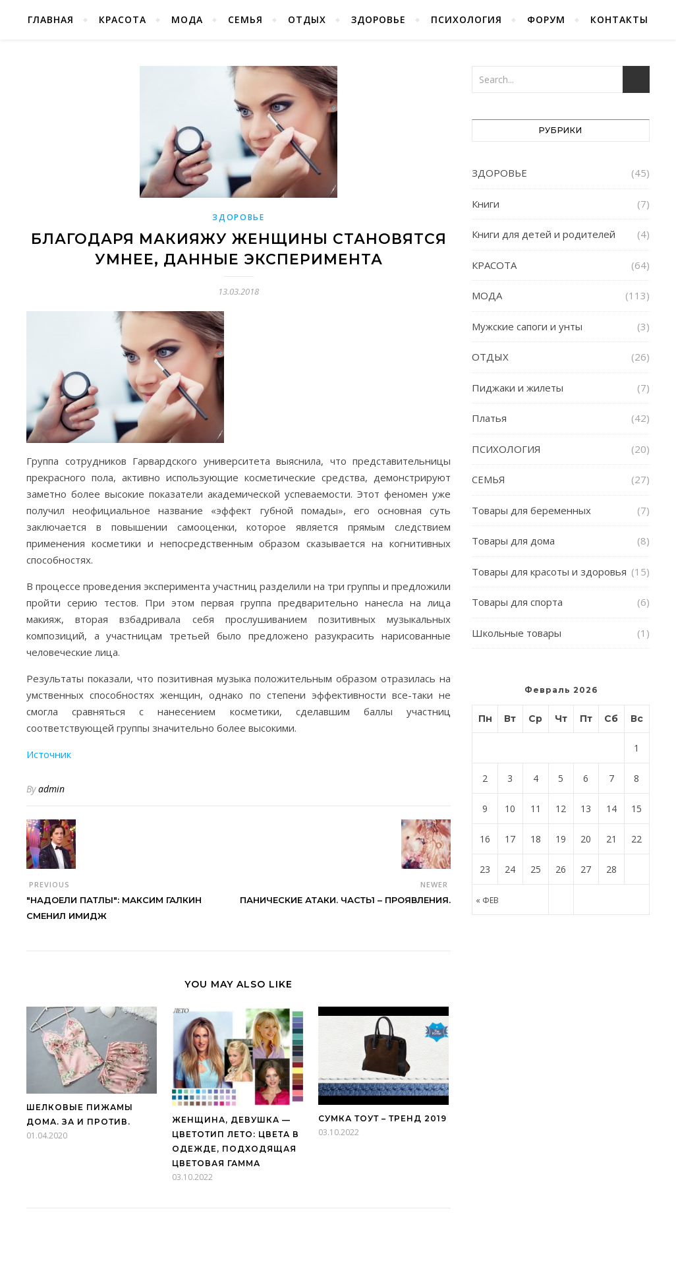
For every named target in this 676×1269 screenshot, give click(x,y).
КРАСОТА (122, 19)
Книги (485, 203)
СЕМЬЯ (245, 19)
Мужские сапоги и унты (527, 326)
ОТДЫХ (307, 19)
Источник (48, 754)
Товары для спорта (517, 601)
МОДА (187, 19)
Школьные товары (516, 632)
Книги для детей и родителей (543, 234)
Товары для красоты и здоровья (549, 571)
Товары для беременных (531, 510)
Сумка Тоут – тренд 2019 (382, 1118)
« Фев (487, 900)
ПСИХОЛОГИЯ (466, 19)
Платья (489, 418)
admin (51, 788)
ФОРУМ (546, 19)
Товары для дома (513, 540)
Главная (51, 19)
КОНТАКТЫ (619, 19)
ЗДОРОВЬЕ (378, 19)
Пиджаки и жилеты (517, 387)
